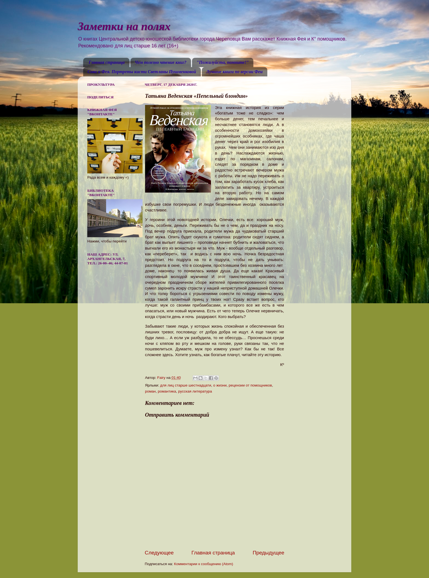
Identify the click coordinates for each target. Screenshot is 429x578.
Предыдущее (268, 553)
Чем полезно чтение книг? (161, 62)
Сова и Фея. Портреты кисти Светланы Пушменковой (142, 71)
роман (150, 391)
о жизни (220, 385)
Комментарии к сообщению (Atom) (203, 564)
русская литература (195, 391)
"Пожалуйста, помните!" (222, 62)
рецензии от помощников (250, 385)
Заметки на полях (124, 26)
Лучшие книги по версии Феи (234, 71)
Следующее (159, 553)
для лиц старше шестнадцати (185, 385)
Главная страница (107, 62)
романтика (167, 391)
